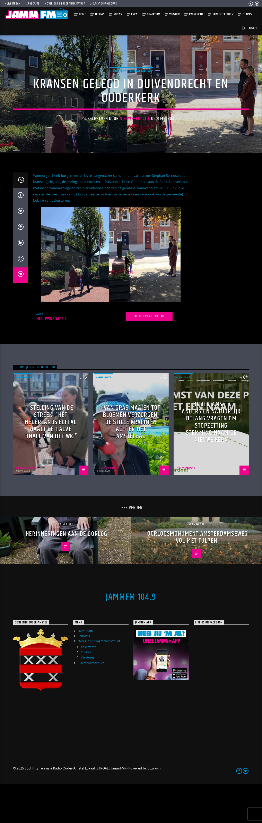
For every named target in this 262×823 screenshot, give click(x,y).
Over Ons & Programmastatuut (64, 3)
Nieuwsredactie (135, 138)
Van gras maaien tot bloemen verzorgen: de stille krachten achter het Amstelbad (131, 461)
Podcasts (32, 3)
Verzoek (174, 14)
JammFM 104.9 (131, 636)
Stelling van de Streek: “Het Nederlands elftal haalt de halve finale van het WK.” (50, 461)
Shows (118, 14)
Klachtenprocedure (103, 3)
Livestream (12, 3)
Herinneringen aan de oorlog (66, 573)
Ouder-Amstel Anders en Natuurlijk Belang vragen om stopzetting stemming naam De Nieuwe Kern (211, 461)
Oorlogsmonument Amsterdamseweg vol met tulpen (197, 576)
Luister (249, 28)
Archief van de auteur (149, 355)
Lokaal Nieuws (141, 90)
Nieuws (100, 14)
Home (82, 14)
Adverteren (88, 686)
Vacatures (87, 697)
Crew (134, 14)
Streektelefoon (223, 14)
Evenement (196, 14)
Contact (86, 691)
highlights (118, 90)
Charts (247, 14)
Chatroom (153, 14)
